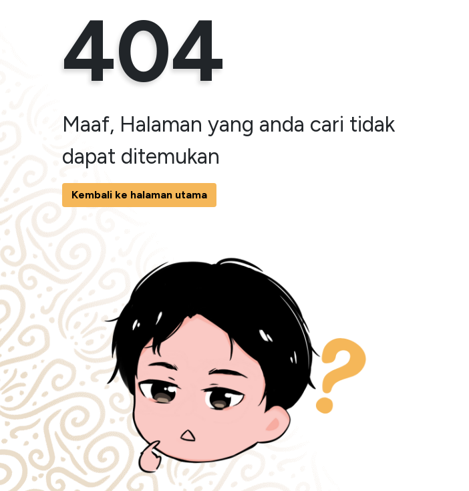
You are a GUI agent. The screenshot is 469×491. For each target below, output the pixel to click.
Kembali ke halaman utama (139, 194)
